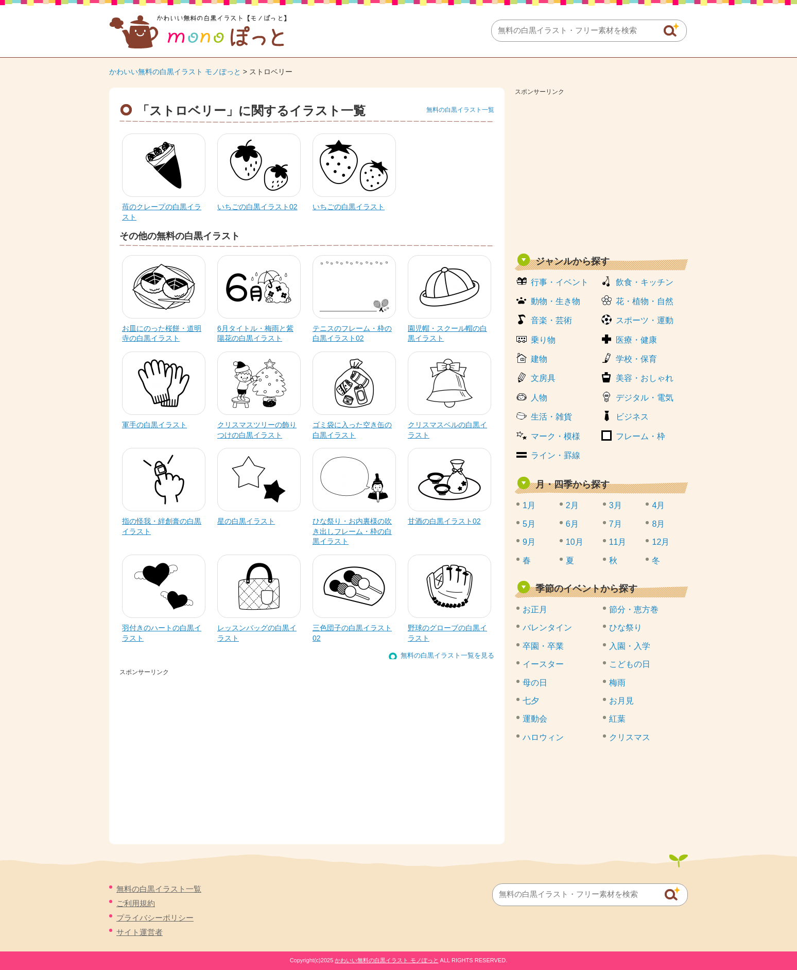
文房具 (543, 378)
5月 (529, 524)
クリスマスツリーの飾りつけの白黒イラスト (257, 430)
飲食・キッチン (644, 282)
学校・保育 (636, 359)
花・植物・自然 (644, 301)
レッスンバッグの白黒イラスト (257, 633)
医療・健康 (636, 340)
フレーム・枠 (640, 436)
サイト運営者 (139, 932)
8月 (658, 524)
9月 (529, 542)
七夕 (531, 700)
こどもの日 (629, 664)
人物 (539, 397)
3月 (615, 505)
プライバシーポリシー (155, 917)
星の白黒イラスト (246, 521)
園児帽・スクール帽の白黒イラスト (447, 333)
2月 (572, 505)
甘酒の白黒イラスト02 (444, 521)
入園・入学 (629, 646)
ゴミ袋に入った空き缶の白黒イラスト (352, 430)
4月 (658, 505)
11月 (618, 542)
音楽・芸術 (551, 320)
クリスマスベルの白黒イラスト (447, 430)
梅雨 (617, 682)
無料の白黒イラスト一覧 (460, 109)
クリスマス (629, 737)
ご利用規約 (135, 903)
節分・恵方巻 (634, 609)
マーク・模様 (555, 436)
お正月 (535, 609)
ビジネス (632, 416)
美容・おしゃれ (644, 378)
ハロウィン (543, 737)
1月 (529, 505)
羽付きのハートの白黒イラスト (161, 633)
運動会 (535, 718)
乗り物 (543, 340)
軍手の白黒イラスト (154, 425)
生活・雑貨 (551, 416)
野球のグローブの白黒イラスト (447, 633)
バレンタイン (547, 627)
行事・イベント (559, 282)
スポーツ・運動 (644, 320)
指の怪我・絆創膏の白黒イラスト (161, 526)
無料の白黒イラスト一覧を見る (447, 655)
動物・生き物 (555, 301)
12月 (660, 542)
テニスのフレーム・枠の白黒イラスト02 (352, 333)
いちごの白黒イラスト (349, 207)
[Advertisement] (601, 171)
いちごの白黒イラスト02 (257, 207)
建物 (539, 359)
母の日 (535, 682)
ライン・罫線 (555, 455)
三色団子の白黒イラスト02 (352, 633)
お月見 (621, 700)
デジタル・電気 (644, 397)
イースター (543, 664)
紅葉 (617, 718)
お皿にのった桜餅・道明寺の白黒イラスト (161, 333)
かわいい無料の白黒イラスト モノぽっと (175, 72)
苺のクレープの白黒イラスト (161, 212)
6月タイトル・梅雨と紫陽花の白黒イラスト (255, 333)
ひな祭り (625, 627)
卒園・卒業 (543, 646)
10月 (574, 542)
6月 (572, 524)
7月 (615, 524)
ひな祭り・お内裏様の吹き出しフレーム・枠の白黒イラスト (352, 531)
